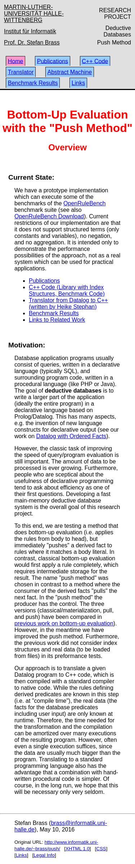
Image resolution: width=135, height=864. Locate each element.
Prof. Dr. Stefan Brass (32, 42)
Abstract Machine (70, 72)
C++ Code (95, 61)
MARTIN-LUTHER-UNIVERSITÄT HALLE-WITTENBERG (34, 13)
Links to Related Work (57, 320)
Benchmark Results (33, 83)
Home (15, 61)
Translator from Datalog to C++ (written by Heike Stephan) (68, 303)
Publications (52, 61)
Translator (20, 72)
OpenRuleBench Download (49, 216)
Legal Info (44, 855)
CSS (101, 848)
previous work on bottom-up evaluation (63, 623)
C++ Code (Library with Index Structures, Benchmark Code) (67, 290)
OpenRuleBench (84, 203)
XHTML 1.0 (78, 848)
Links (78, 83)
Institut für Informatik (30, 31)
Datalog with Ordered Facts (71, 436)
